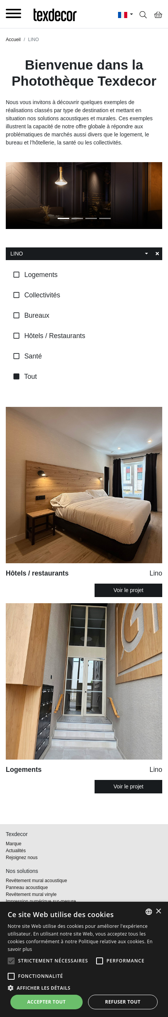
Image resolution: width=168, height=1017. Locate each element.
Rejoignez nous (22, 857)
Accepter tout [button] (46, 1002)
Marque (14, 843)
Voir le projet (128, 590)
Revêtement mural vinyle (31, 894)
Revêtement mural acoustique (36, 880)
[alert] (84, 959)
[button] (11, 961)
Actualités (16, 850)
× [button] (158, 911)
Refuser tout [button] (122, 1002)
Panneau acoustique (27, 887)
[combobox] (79, 253)
